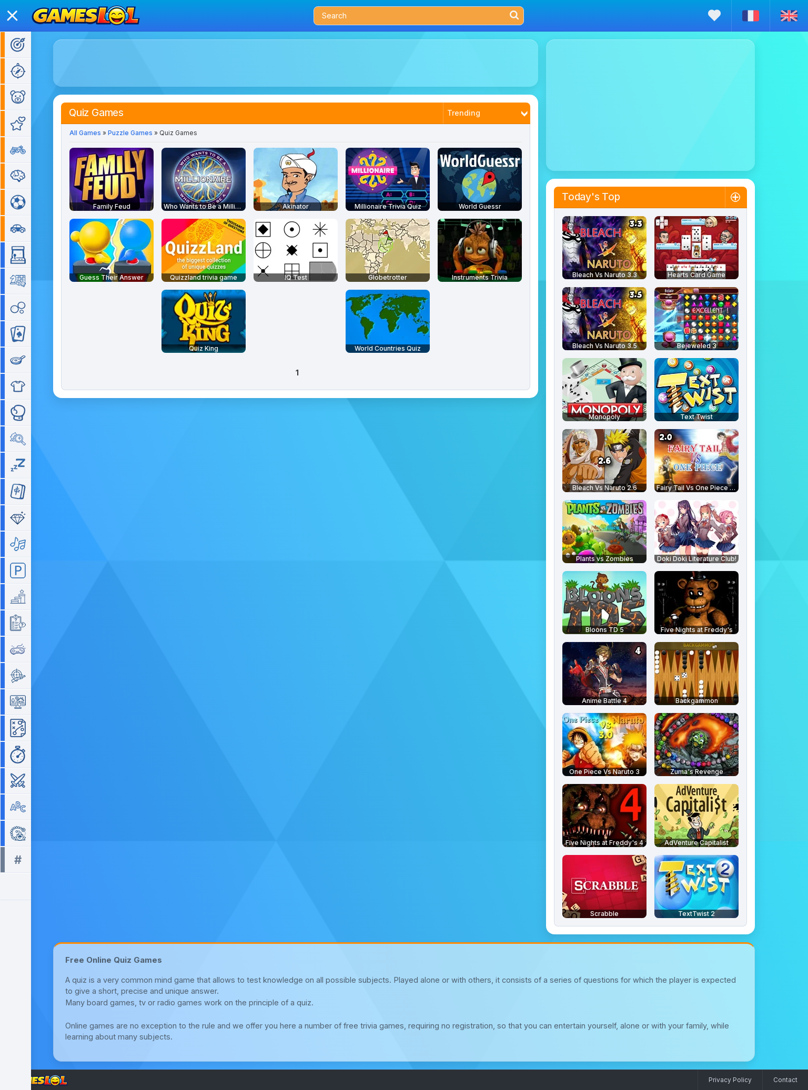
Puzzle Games (145, 133)
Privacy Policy (730, 1080)
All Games (100, 133)
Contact (785, 1080)
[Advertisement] (310, 63)
